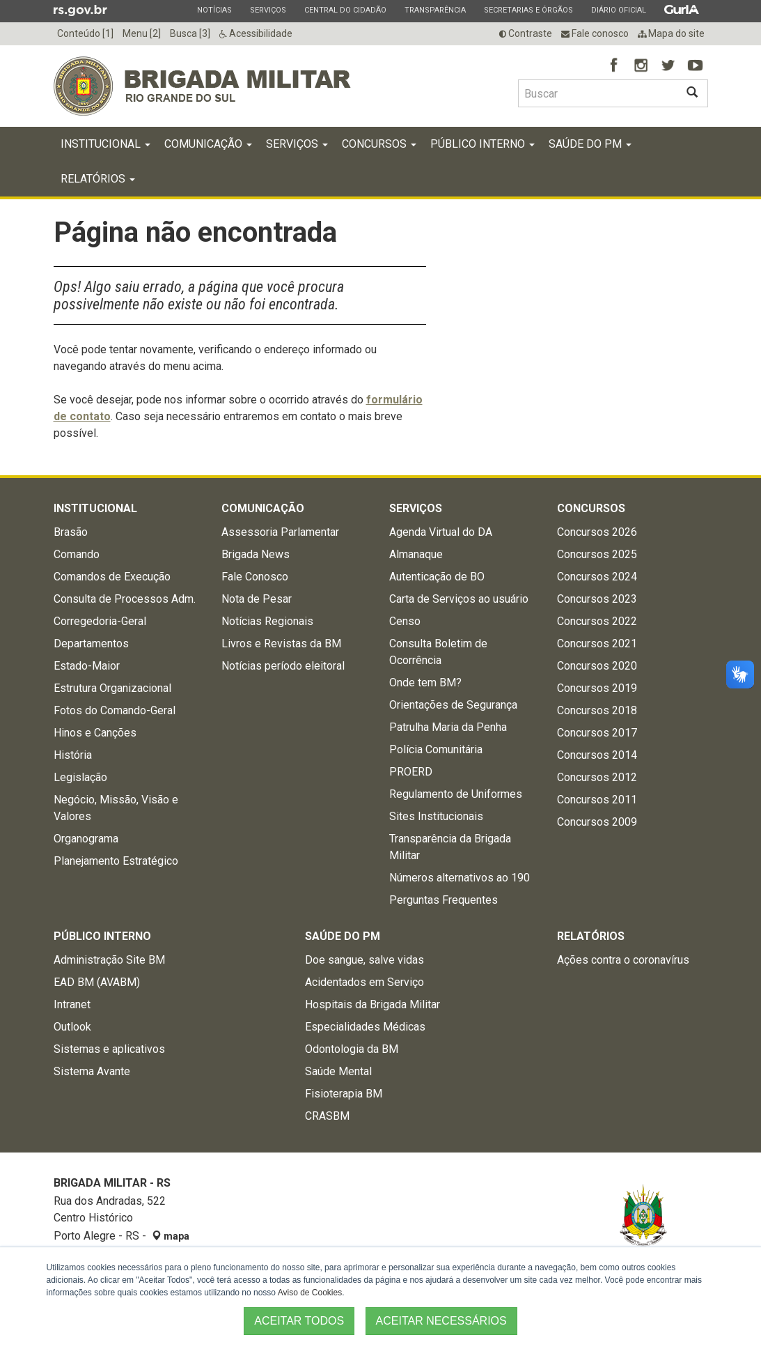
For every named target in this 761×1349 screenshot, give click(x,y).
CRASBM (327, 1116)
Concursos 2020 (597, 665)
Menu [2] (142, 33)
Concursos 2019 (597, 688)
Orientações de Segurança (453, 704)
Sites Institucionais (436, 816)
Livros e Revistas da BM (281, 643)
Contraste (525, 33)
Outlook (72, 1026)
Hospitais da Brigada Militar (372, 1004)
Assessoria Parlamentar (280, 532)
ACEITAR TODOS (299, 1321)
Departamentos (91, 643)
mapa (170, 1236)
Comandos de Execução (112, 576)
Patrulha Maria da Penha (448, 727)
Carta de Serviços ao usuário (458, 599)
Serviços (267, 10)
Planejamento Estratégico (116, 861)
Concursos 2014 (597, 755)
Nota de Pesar (256, 599)
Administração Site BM (109, 959)
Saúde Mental (338, 1071)
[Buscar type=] (597, 93)
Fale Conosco (254, 576)
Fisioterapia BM (343, 1093)
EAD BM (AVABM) (97, 982)
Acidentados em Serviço (364, 982)
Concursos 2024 (597, 576)
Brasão (71, 532)
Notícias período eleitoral (283, 665)
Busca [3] (190, 33)
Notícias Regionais (267, 621)
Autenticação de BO (437, 576)
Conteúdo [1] (85, 33)
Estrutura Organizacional (112, 688)
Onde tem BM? (425, 682)
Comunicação (208, 144)
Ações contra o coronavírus (623, 959)
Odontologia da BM (351, 1049)
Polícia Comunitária (436, 749)
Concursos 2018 (597, 710)
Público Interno (482, 144)
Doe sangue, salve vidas (364, 959)
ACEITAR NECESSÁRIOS (441, 1321)
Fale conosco (595, 33)
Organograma (86, 838)
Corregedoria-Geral (100, 621)
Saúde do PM (590, 144)
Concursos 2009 (597, 821)
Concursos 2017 (597, 732)
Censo (405, 621)
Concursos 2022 (597, 621)
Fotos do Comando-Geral (114, 710)
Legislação (80, 777)
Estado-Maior (87, 665)
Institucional (105, 144)
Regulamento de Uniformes (455, 794)
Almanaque (416, 554)
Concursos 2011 (597, 799)
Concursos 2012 (597, 777)
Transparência (435, 10)
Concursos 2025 (597, 554)
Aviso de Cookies (310, 1292)
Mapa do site (671, 33)
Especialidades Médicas (365, 1026)
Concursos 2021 (597, 643)
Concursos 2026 (597, 532)
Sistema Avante (92, 1071)
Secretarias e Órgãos (528, 10)
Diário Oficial (618, 10)
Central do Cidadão (345, 10)
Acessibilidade (255, 33)
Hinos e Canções (95, 732)
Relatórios (98, 178)
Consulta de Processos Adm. (125, 599)
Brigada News (255, 554)
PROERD (410, 771)
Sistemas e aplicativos (109, 1049)
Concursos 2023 (597, 599)
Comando (77, 554)
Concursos (379, 144)
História (73, 755)
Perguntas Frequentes (443, 900)
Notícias (214, 10)
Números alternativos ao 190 (459, 877)
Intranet (72, 1004)
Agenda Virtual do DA (440, 532)
